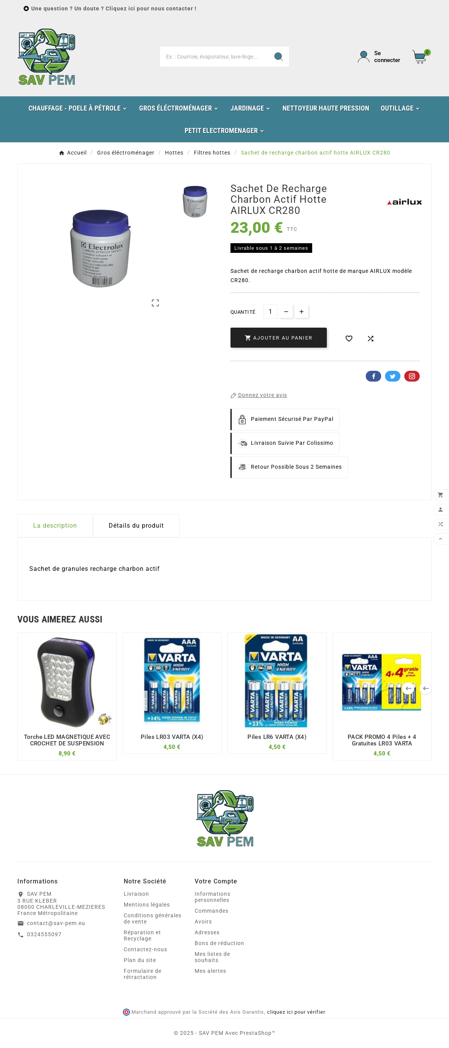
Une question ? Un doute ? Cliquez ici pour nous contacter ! (114, 8)
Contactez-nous (145, 949)
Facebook (373, 376)
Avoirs (203, 921)
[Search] (278, 56)
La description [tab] (55, 525)
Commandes (212, 911)
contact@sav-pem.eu (56, 923)
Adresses (207, 932)
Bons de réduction (219, 943)
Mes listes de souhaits (212, 957)
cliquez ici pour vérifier (296, 1012)
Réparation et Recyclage (142, 935)
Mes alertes (210, 971)
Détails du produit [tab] (136, 525)
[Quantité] (270, 311)
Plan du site (140, 960)
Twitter (392, 376)
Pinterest (412, 376)
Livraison (136, 894)
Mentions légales (147, 905)
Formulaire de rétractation (142, 974)
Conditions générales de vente (153, 918)
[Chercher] (214, 57)
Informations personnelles (212, 897)
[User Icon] (380, 57)
